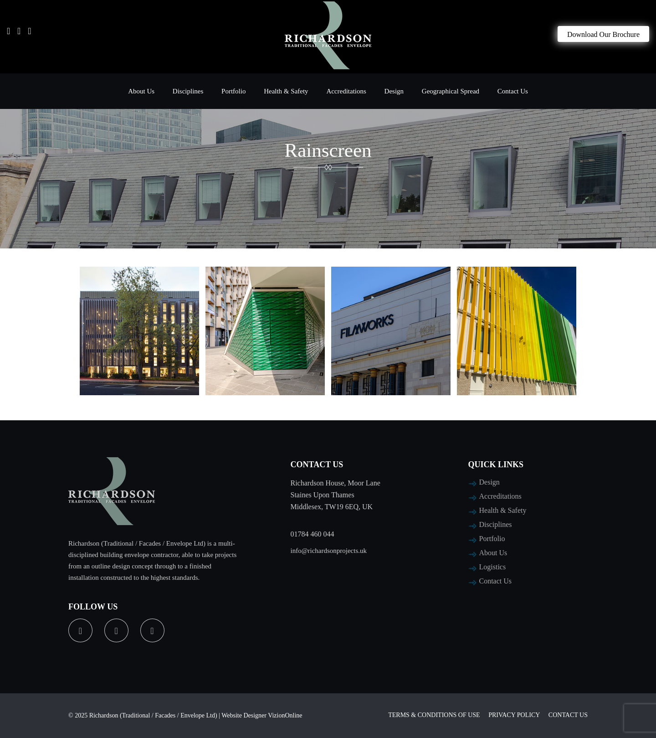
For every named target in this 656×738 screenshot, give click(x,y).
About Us (141, 91)
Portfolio (233, 91)
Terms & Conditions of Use (434, 715)
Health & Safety (286, 91)
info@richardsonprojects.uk (329, 550)
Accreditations (346, 91)
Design (394, 91)
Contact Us (512, 91)
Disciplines (188, 91)
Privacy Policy (514, 715)
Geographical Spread (450, 91)
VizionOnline (285, 715)
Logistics (492, 567)
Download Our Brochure (603, 34)
